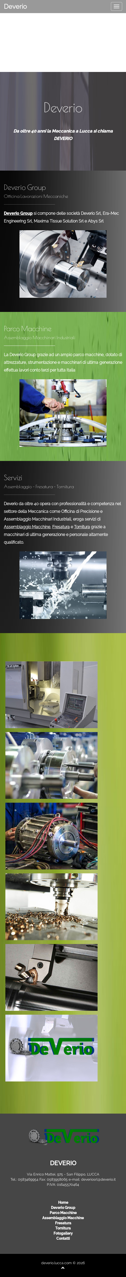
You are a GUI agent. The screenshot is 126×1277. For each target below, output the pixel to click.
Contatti (63, 1238)
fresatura (63, 1223)
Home (63, 1202)
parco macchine (63, 1213)
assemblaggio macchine (63, 1218)
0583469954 (28, 1179)
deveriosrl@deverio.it (98, 1179)
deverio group (63, 1208)
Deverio (15, 6)
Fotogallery (63, 1233)
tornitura (63, 1228)
